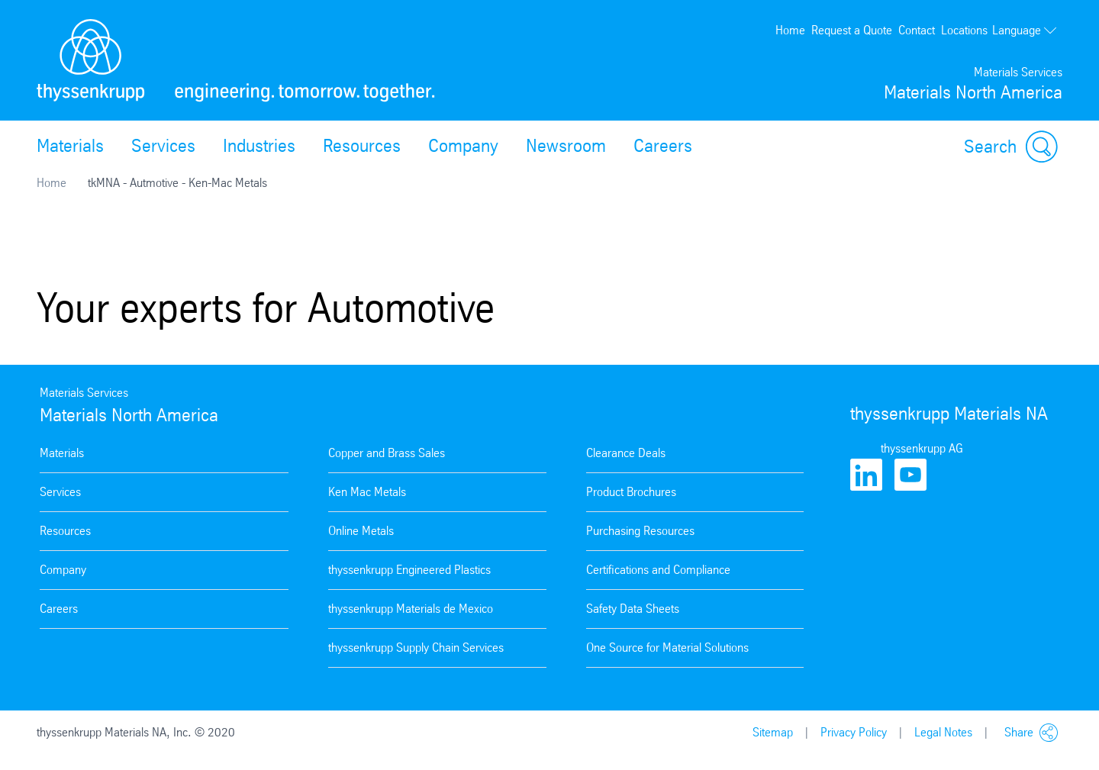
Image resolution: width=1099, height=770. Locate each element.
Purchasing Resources (640, 531)
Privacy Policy (853, 732)
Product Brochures (631, 492)
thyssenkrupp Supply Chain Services (416, 647)
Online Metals (361, 531)
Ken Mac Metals (367, 492)
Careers (662, 145)
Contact (916, 30)
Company (463, 145)
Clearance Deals (626, 453)
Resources (362, 145)
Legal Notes (943, 732)
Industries (259, 145)
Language (1025, 30)
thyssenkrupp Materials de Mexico (410, 608)
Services (163, 145)
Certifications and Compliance (658, 569)
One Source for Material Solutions (667, 647)
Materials (70, 145)
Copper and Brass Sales (386, 453)
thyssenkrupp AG (922, 448)
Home (790, 30)
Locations (964, 30)
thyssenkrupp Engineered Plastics (409, 569)
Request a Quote (851, 30)
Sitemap (773, 732)
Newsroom (566, 145)
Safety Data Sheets (632, 608)
